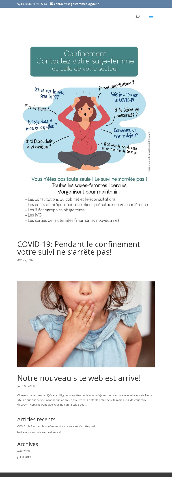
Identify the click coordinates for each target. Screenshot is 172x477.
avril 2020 (23, 451)
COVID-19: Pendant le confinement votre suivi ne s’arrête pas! (78, 248)
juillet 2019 (24, 457)
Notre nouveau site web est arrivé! (79, 378)
